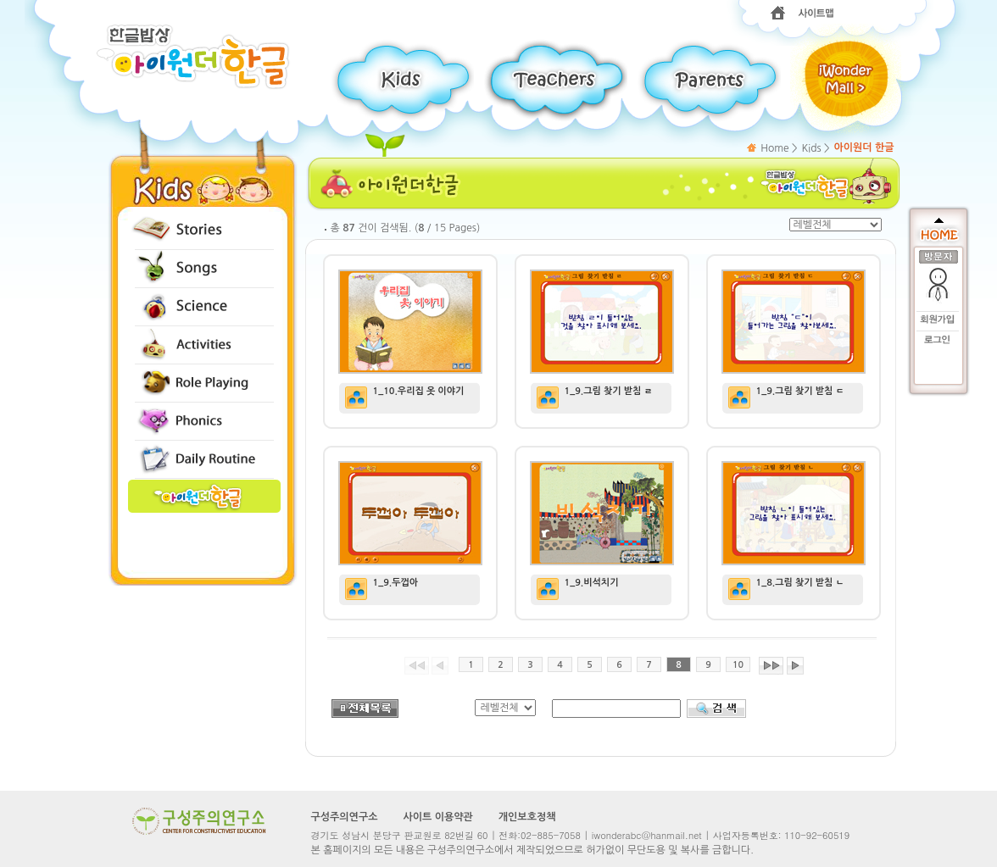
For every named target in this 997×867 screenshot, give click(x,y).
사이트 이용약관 (437, 817)
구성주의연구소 (344, 817)
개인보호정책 (527, 817)
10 (738, 665)
